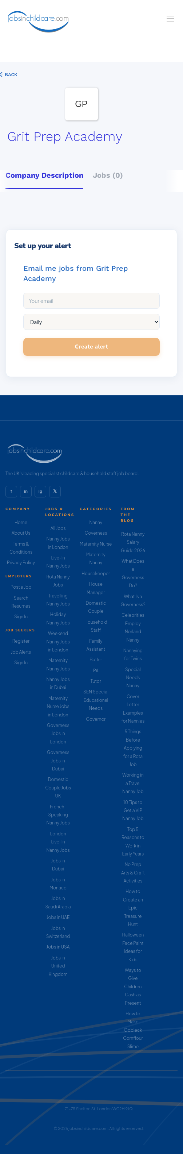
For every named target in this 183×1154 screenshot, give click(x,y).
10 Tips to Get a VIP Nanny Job (132, 811)
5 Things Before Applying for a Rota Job (133, 748)
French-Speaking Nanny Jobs (57, 815)
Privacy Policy (21, 562)
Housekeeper (95, 573)
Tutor (96, 681)
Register (20, 641)
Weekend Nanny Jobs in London (57, 642)
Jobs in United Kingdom (57, 966)
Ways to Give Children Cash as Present (133, 987)
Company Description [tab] (44, 175)
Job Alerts (21, 652)
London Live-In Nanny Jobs (57, 842)
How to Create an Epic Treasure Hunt (133, 908)
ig (40, 491)
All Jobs (58, 528)
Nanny (95, 522)
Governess (95, 533)
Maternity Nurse (96, 544)
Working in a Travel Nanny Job (133, 783)
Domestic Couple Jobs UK (58, 788)
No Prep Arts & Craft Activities (133, 873)
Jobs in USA (58, 947)
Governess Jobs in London (58, 734)
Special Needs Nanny (133, 678)
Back (10, 74)
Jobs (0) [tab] (108, 175)
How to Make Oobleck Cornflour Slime (133, 1030)
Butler (95, 659)
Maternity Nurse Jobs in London (58, 707)
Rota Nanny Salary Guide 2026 (133, 542)
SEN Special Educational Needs (95, 700)
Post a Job (21, 587)
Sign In (21, 616)
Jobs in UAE (58, 917)
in (26, 491)
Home (21, 522)
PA (96, 670)
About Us (21, 533)
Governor (96, 719)
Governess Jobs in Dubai (58, 761)
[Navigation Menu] (170, 18)
